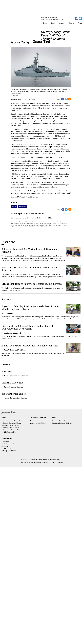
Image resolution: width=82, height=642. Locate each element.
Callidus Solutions (57, 463)
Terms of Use (7, 448)
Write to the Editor (9, 444)
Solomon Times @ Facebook (62, 421)
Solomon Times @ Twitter (62, 423)
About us (5, 446)
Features (33, 421)
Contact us (6, 441)
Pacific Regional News (10, 432)
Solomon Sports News (10, 428)
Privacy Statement (9, 451)
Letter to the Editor (45, 218)
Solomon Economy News (11, 423)
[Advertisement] (19, 20)
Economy (62, 23)
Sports (71, 23)
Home (45, 23)
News (53, 23)
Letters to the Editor (38, 423)
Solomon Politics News (10, 425)
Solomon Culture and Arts (12, 430)
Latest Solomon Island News (13, 421)
